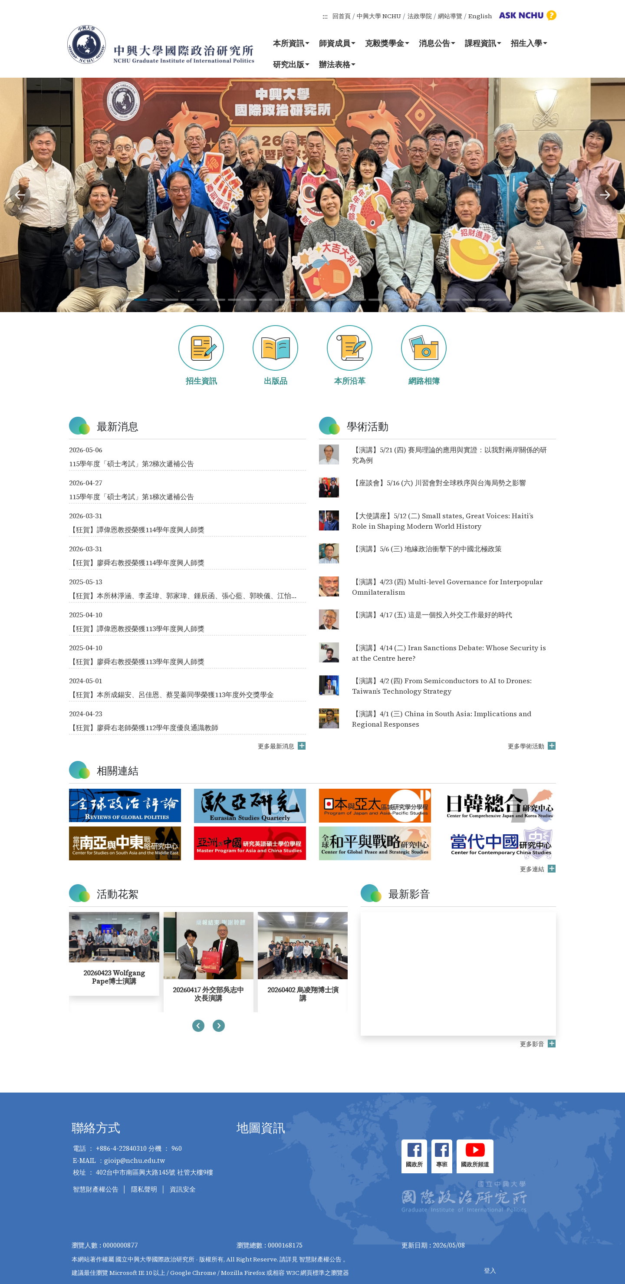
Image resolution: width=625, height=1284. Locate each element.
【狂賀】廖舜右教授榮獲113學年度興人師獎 (136, 661)
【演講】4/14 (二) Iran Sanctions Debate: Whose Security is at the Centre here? (449, 653)
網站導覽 (450, 16)
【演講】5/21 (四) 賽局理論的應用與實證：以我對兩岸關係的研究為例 (449, 455)
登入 (490, 1270)
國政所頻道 (475, 1164)
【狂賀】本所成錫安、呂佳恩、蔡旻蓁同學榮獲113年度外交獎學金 (171, 694)
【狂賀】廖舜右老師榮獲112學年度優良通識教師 (143, 727)
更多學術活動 (527, 746)
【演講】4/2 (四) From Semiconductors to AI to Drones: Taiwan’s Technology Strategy (442, 686)
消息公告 (437, 43)
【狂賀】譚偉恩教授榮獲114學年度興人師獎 (136, 529)
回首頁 (341, 16)
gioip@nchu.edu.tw (134, 1160)
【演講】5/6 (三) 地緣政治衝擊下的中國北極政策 (427, 548)
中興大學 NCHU (379, 16)
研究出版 (291, 64)
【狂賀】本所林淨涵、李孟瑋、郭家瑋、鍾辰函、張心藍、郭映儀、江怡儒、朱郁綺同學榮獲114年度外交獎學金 (180, 596)
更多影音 (533, 1044)
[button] (20, 194)
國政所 (414, 1164)
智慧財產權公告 (95, 1189)
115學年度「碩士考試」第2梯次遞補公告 (131, 463)
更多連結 (533, 869)
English (480, 16)
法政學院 (420, 16)
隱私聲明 (144, 1189)
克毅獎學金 (387, 43)
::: (325, 16)
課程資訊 (483, 43)
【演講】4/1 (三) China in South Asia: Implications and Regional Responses (441, 719)
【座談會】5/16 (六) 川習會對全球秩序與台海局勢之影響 (439, 482)
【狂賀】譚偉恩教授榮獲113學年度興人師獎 (136, 628)
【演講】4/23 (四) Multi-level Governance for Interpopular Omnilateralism (447, 587)
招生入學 (529, 43)
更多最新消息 (277, 746)
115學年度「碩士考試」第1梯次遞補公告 (131, 496)
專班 (441, 1164)
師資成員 (337, 43)
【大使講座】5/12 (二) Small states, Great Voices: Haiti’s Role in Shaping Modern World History (442, 521)
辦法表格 (337, 64)
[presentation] (198, 1027)
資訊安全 (183, 1189)
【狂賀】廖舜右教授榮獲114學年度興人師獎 (136, 562)
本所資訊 (291, 43)
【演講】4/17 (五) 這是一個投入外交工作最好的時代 (432, 614)
